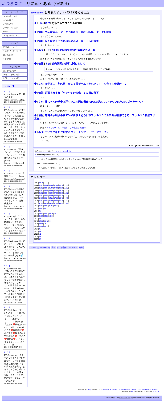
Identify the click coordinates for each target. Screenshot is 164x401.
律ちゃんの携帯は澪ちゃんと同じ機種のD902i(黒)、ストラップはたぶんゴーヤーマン (94, 101)
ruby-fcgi (156, 391)
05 (50, 185)
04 (40, 182)
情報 (40, 32)
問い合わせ (8, 55)
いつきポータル (10, 16)
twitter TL (10, 86)
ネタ (47, 23)
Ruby (133, 391)
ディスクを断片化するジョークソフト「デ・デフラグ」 (77, 132)
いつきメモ (8, 24)
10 (42, 182)
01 (40, 185)
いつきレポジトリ (11, 35)
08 (57, 185)
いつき (7, 91)
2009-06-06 (37, 12)
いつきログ (12, 3)
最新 (53, 247)
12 (47, 182)
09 (60, 185)
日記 (40, 23)
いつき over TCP (10, 28)
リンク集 (7, 59)
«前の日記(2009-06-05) (39, 247)
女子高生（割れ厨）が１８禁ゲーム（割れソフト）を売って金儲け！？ (86, 83)
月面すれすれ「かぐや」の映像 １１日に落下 (72, 92)
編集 (81, 247)
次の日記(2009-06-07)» (67, 247)
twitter (5, 31)
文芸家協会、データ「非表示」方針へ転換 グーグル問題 (78, 32)
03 (45, 185)
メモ (47, 50)
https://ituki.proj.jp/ (126, 397)
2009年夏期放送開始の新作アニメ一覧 (73, 50)
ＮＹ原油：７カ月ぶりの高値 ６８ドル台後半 (72, 41)
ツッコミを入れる (63, 151)
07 (55, 185)
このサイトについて (12, 51)
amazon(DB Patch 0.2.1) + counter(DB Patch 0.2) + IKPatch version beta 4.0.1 (131, 389)
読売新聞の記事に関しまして (68, 63)
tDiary (89, 389)
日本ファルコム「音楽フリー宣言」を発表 (66, 127)
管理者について (10, 47)
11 (45, 182)
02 (42, 185)
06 (52, 185)
